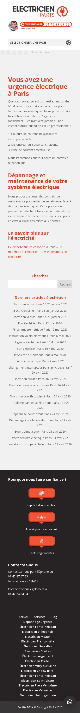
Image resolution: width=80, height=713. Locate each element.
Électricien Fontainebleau (37, 627)
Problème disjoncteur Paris (32, 355)
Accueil (24, 617)
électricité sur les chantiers (27, 247)
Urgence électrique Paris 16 (32, 342)
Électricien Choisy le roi (37, 671)
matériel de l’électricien (23, 252)
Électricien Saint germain (38, 695)
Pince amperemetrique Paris (31, 329)
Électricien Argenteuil (37, 656)
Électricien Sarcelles (38, 646)
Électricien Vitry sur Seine (37, 666)
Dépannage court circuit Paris (31, 414)
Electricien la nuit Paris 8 (29, 310)
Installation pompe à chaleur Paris (31, 444)
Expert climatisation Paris (31, 431)
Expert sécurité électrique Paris (31, 438)
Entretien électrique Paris (32, 361)
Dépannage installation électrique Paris (35, 420)
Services (39, 617)
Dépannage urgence (37, 622)
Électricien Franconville (37, 641)
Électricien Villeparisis (37, 632)
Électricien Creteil (37, 661)
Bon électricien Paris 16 (32, 349)
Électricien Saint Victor (37, 681)
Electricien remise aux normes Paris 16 (35, 385)
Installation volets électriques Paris (32, 336)
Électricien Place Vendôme (38, 685)
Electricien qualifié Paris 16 (31, 379)
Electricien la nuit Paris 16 (29, 304)
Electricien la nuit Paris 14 (29, 317)
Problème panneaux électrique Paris (35, 403)
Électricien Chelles (38, 651)
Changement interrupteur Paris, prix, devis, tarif (40, 367)
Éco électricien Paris (31, 323)
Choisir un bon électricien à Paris (31, 396)
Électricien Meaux (37, 637)
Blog (54, 617)
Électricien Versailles (38, 690)
